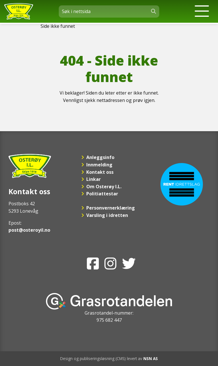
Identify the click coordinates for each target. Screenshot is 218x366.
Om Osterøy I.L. (103, 186)
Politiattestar (102, 194)
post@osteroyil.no (29, 230)
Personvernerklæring (110, 208)
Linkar (93, 179)
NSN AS (150, 358)
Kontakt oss (100, 172)
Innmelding (99, 165)
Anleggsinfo (100, 157)
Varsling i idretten (107, 215)
